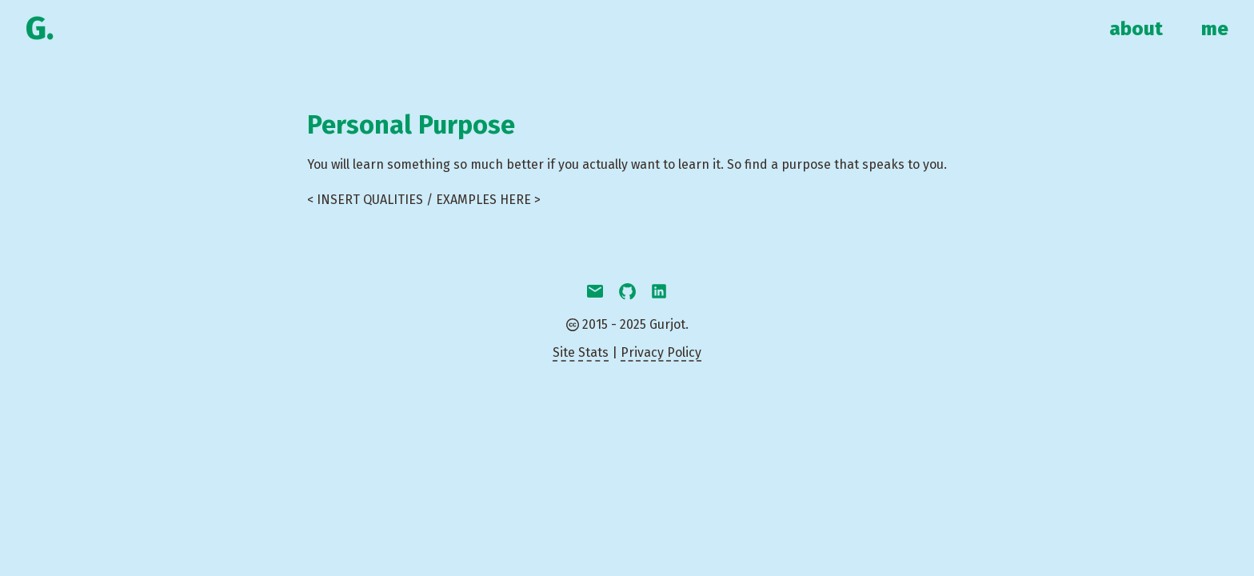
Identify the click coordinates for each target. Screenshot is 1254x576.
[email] (595, 293)
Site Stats (581, 352)
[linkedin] (659, 293)
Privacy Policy (661, 352)
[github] (627, 293)
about (1136, 29)
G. (40, 29)
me (1214, 29)
